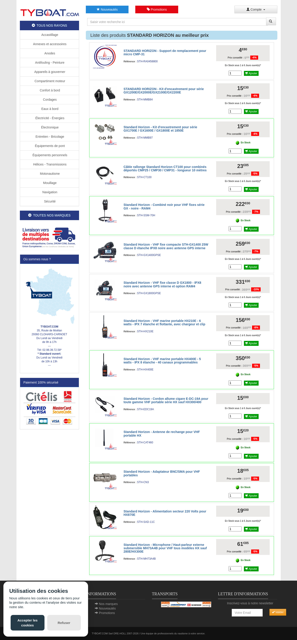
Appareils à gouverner (49, 72)
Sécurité (49, 201)
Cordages (49, 99)
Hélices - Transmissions (49, 164)
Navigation (49, 192)
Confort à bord (49, 90)
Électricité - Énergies (49, 118)
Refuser (64, 623)
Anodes (49, 53)
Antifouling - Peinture (49, 62)
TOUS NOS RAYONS (49, 25)
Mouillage (49, 183)
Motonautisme (49, 173)
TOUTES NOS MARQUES (49, 215)
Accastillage (49, 35)
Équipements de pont (49, 146)
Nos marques (108, 604)
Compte (255, 9)
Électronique (49, 127)
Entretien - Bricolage (49, 136)
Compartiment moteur (49, 81)
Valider (278, 612)
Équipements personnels (49, 155)
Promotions (157, 9)
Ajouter (251, 73)
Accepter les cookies (27, 622)
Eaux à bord (49, 109)
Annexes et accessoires (49, 44)
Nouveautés (107, 9)
